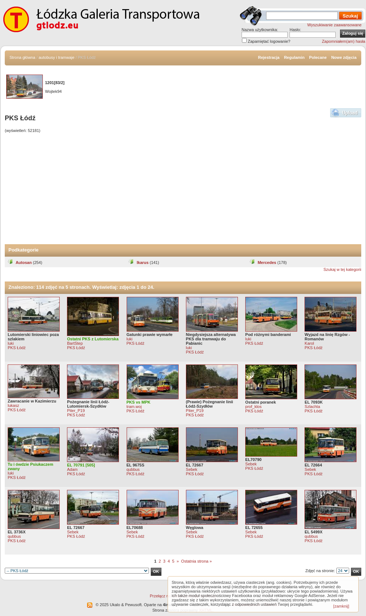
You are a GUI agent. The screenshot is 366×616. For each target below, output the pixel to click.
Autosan (19, 262)
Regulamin (294, 57)
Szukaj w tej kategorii (342, 269)
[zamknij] (341, 606)
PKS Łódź (17, 347)
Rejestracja (269, 57)
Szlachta (312, 406)
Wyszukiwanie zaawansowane (334, 25)
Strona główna (22, 57)
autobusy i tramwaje (57, 57)
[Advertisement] (183, 189)
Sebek (191, 469)
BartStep (75, 343)
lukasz (13, 405)
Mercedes (262, 262)
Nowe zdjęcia (343, 57)
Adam (72, 469)
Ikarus (138, 262)
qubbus (133, 469)
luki (11, 343)
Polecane (317, 57)
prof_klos (253, 406)
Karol (309, 343)
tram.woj (134, 406)
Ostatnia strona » (196, 561)
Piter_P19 (76, 410)
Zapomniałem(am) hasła (343, 41)
